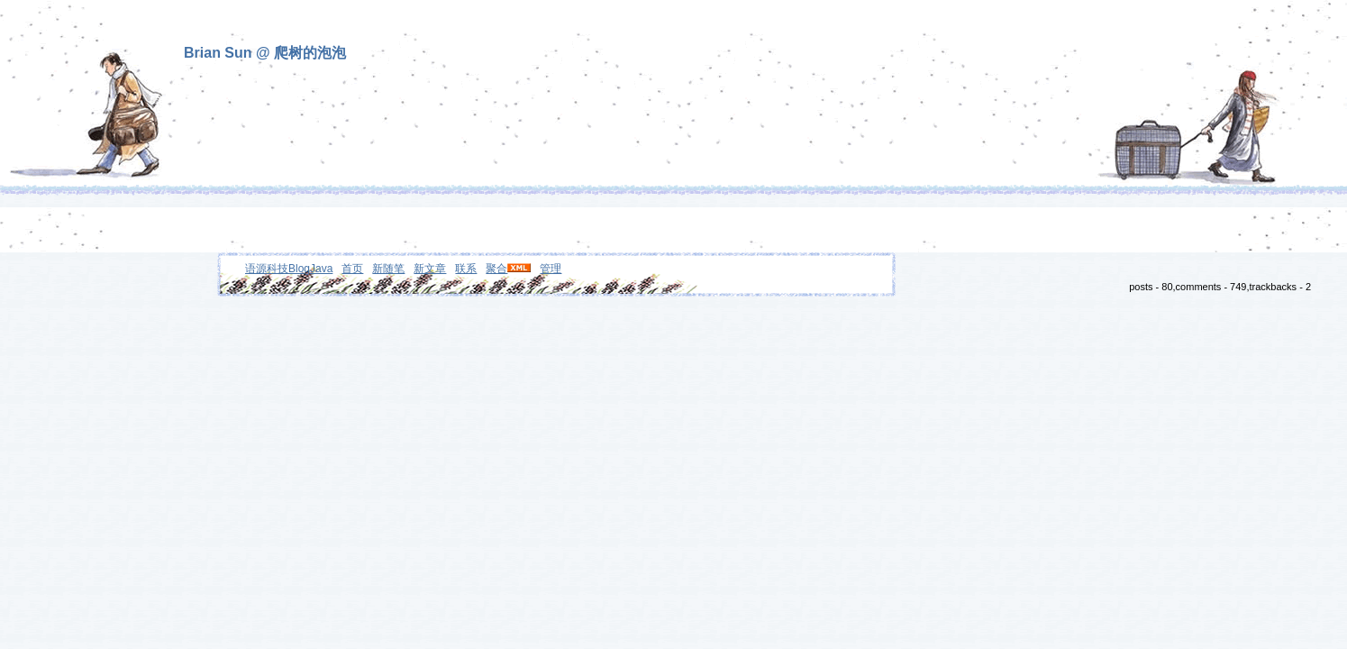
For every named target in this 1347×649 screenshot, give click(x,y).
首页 (352, 268)
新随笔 (388, 268)
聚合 (496, 268)
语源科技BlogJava (288, 268)
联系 (466, 268)
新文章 (430, 268)
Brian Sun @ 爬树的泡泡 (265, 52)
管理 (550, 268)
